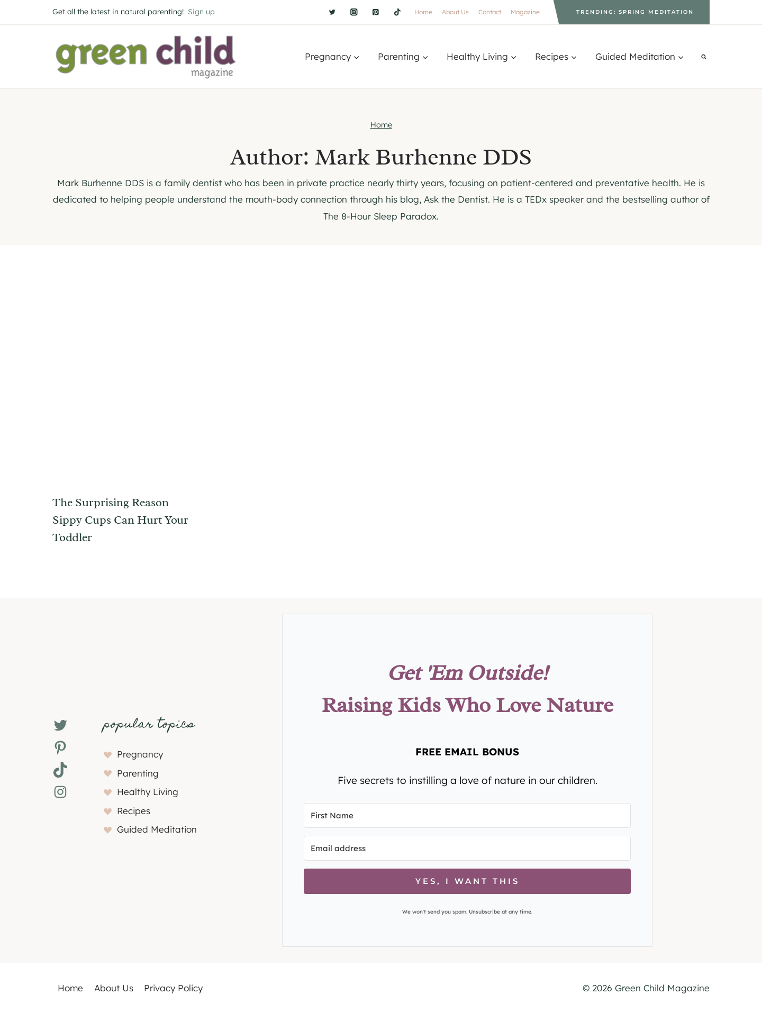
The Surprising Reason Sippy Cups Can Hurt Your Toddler (120, 520)
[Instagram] (354, 12)
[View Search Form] (703, 56)
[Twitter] (332, 12)
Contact (489, 12)
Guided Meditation (157, 829)
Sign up (201, 11)
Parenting (138, 773)
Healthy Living (147, 791)
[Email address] (467, 848)
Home (423, 12)
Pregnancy (140, 754)
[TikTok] (397, 12)
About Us (455, 12)
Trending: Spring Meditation (635, 11)
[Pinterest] (375, 12)
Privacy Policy (173, 987)
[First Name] (467, 815)
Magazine (525, 12)
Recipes (133, 810)
